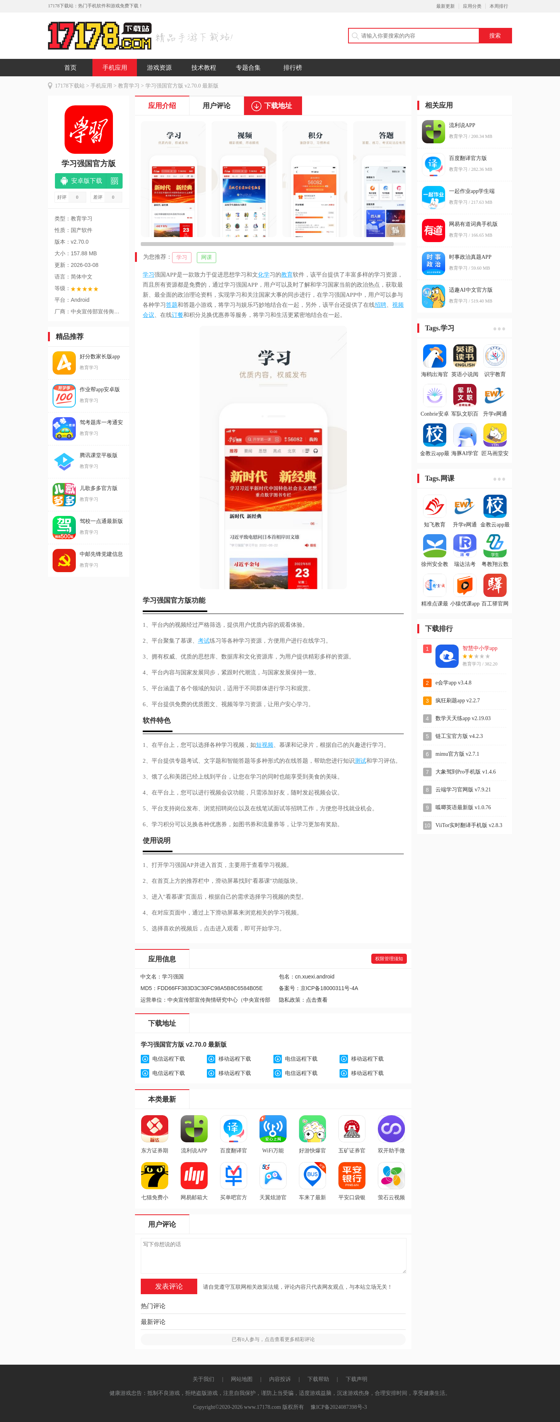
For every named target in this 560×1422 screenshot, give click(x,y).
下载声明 (356, 1379)
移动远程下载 (235, 1059)
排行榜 (292, 67)
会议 (148, 315)
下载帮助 (318, 1379)
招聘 (380, 305)
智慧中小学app (480, 648)
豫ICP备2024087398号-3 (339, 1407)
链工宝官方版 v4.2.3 (459, 736)
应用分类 (472, 6)
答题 (172, 305)
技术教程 (203, 67)
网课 (206, 257)
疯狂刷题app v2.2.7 (457, 700)
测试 (360, 761)
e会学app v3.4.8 (453, 683)
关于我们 (203, 1379)
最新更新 (445, 6)
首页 (70, 67)
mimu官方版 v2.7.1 (457, 754)
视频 (398, 305)
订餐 (177, 315)
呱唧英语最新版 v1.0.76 (463, 807)
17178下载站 (70, 86)
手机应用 (114, 67)
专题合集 (248, 67)
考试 (204, 641)
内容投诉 (280, 1379)
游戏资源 (159, 67)
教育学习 (129, 86)
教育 (287, 275)
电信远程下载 (168, 1059)
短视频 (264, 745)
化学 (264, 275)
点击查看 (317, 1000)
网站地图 (242, 1379)
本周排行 (499, 6)
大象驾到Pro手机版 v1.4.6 (465, 772)
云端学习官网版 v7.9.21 (463, 790)
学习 (181, 257)
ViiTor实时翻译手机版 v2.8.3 (468, 825)
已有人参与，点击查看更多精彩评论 (273, 1339)
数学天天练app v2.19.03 (463, 718)
